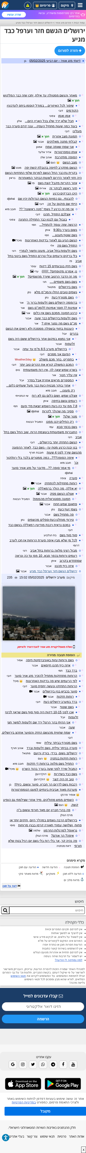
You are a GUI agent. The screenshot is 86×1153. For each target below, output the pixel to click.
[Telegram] (53, 1064)
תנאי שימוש (47, 1136)
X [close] (84, 1150)
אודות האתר (76, 1136)
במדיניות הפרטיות (24, 1102)
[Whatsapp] (43, 1064)
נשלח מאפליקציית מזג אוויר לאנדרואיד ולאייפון (44, 647)
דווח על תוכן (9, 886)
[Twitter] (33, 1064)
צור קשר (32, 1136)
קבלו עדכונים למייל (43, 996)
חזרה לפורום (69, 51)
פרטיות (61, 1136)
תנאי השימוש (18, 976)
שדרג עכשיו (14, 15)
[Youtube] (73, 1064)
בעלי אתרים (16, 1136)
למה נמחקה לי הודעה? (68, 960)
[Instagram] (23, 1064)
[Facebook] (63, 1064)
